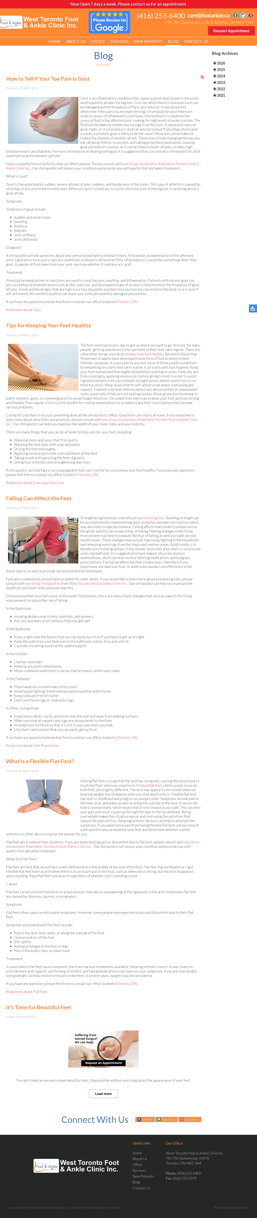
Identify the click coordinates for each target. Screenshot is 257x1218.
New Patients (148, 41)
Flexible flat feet (149, 786)
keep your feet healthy (146, 355)
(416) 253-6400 (161, 15)
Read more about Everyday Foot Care (35, 483)
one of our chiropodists (140, 164)
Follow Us (168, 1119)
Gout (138, 103)
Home (54, 41)
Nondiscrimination (237, 1207)
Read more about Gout (23, 310)
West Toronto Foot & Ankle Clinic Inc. (98, 584)
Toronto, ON (127, 302)
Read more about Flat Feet (26, 992)
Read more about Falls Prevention (32, 746)
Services (119, 41)
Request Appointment (232, 31)
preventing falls (152, 519)
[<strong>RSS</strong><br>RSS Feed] (202, 78)
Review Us (192, 1119)
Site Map (218, 1207)
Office (98, 41)
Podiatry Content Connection (103, 1207)
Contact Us (196, 41)
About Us (76, 41)
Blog (173, 41)
